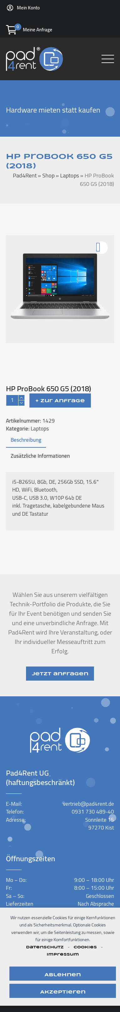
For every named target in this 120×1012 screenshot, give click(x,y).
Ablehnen (62, 975)
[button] (108, 59)
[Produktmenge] (12, 400)
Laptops (40, 429)
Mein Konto (28, 7)
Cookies (85, 947)
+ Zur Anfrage (60, 401)
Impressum (63, 954)
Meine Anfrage (37, 29)
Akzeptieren (63, 992)
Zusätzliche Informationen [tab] (40, 456)
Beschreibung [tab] (26, 440)
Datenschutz (45, 947)
